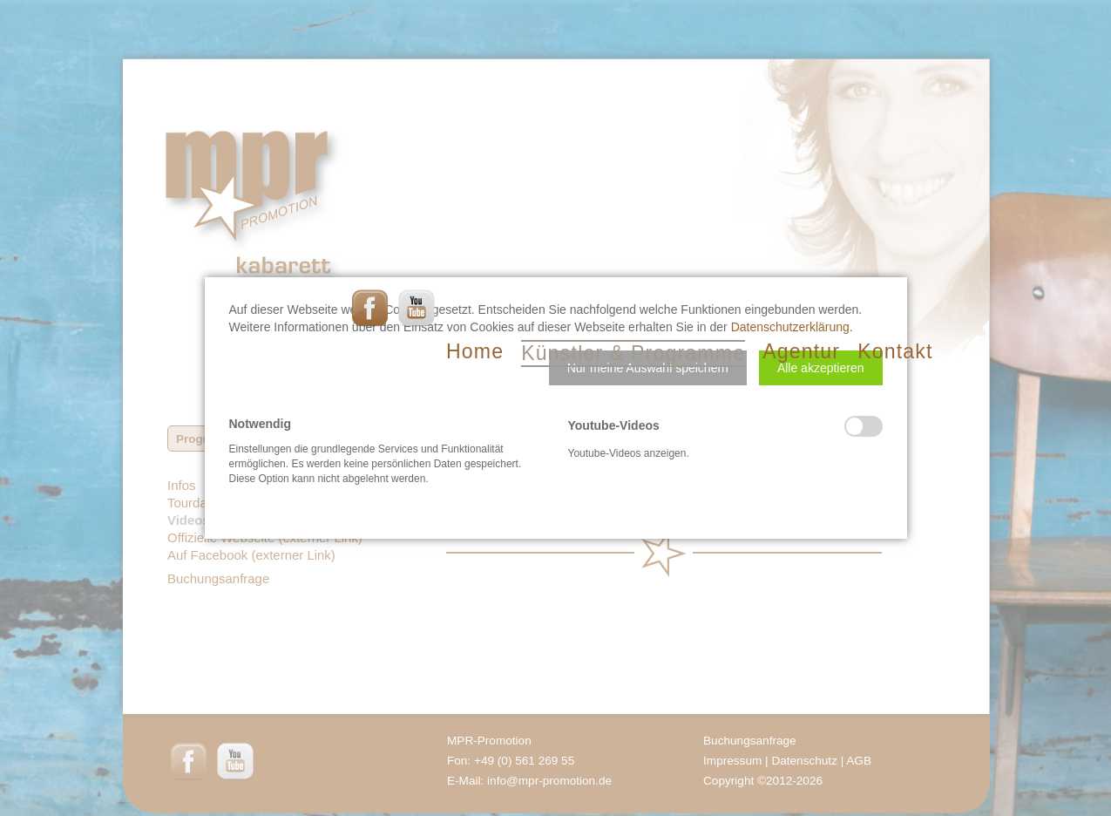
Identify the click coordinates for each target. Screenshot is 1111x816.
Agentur (801, 351)
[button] (648, 367)
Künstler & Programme (633, 353)
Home (475, 351)
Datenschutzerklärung (790, 327)
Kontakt (894, 351)
